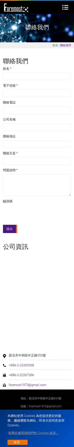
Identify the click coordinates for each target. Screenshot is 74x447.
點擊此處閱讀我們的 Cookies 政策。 (33, 433)
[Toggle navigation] (65, 7)
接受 (16, 442)
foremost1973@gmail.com (27, 385)
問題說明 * (10, 170)
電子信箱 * (10, 85)
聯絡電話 (9, 102)
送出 (9, 229)
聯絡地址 (9, 136)
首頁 (55, 45)
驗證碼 (7, 201)
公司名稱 (9, 119)
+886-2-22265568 (21, 365)
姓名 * (7, 68)
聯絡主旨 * (10, 153)
